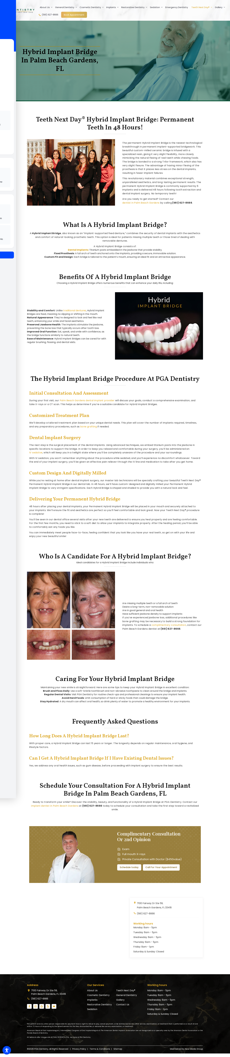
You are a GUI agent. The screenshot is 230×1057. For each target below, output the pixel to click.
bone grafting (88, 426)
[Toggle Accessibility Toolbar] (6, 1050)
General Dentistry (66, 7)
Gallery (220, 7)
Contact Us (122, 1004)
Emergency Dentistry (176, 7)
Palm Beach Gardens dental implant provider (87, 400)
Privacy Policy (79, 1048)
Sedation (157, 7)
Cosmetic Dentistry (92, 7)
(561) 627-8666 (48, 14)
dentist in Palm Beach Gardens (141, 202)
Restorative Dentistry (134, 7)
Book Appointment (74, 14)
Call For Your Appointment (162, 867)
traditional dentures (74, 310)
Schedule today (129, 867)
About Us (47, 7)
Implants (113, 7)
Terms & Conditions (100, 1048)
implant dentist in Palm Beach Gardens (54, 805)
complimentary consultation (169, 625)
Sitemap (118, 1048)
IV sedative (35, 452)
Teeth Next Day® (202, 7)
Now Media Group (194, 1048)
